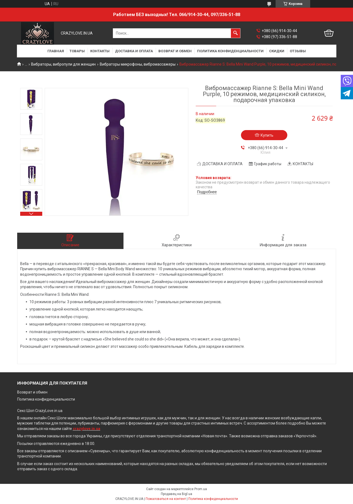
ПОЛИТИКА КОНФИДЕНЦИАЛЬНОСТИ (230, 51)
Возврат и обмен (32, 392)
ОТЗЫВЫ (298, 51)
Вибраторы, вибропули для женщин (63, 64)
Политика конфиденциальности (46, 399)
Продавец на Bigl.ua (176, 494)
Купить (267, 135)
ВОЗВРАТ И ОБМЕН (175, 51)
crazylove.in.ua (86, 428)
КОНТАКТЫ (100, 51)
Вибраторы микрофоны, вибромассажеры (138, 64)
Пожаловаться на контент (166, 499)
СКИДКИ (276, 51)
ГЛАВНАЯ (55, 51)
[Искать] (235, 33)
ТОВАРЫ (77, 51)
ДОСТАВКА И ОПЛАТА (134, 51)
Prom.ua (200, 489)
